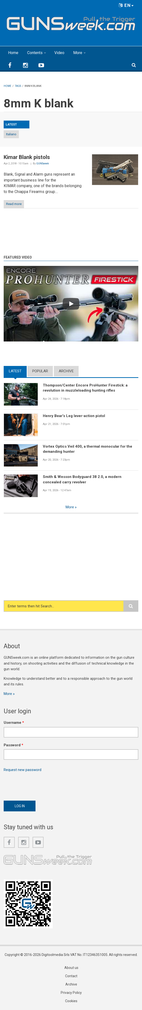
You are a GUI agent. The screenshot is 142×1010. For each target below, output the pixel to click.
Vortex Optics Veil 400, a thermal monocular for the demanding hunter (87, 449)
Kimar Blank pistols (27, 157)
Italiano (11, 134)
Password (13, 745)
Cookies (71, 1001)
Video (59, 52)
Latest (15, 371)
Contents (35, 52)
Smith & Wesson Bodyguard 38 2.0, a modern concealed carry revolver (82, 479)
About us (71, 967)
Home (13, 52)
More (77, 52)
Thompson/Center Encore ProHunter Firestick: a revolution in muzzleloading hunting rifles (85, 388)
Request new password (22, 770)
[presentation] (41, 784)
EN (126, 5)
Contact (71, 976)
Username (14, 722)
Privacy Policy (71, 992)
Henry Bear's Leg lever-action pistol (74, 416)
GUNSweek (42, 163)
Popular (40, 371)
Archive (66, 371)
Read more (14, 204)
